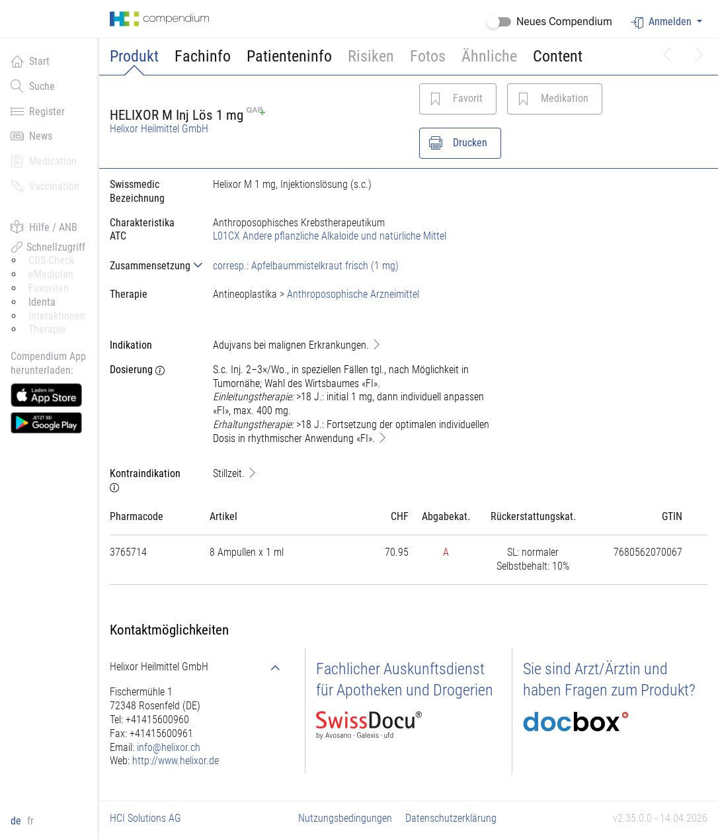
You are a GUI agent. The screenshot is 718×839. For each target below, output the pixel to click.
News (31, 135)
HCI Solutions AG (145, 818)
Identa (42, 302)
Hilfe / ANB (44, 227)
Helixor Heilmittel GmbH (159, 128)
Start (30, 60)
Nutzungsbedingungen (345, 818)
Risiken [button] (371, 56)
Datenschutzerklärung (451, 818)
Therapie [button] (47, 329)
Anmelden (662, 22)
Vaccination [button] (45, 186)
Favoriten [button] (48, 288)
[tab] (151, 265)
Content (557, 56)
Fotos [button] (428, 56)
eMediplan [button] (50, 274)
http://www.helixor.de (175, 760)
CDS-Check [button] (51, 260)
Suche (33, 86)
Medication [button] (44, 160)
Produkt (134, 56)
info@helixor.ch (168, 747)
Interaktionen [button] (56, 316)
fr (30, 821)
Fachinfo (203, 56)
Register (38, 111)
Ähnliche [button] (489, 56)
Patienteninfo (289, 56)
